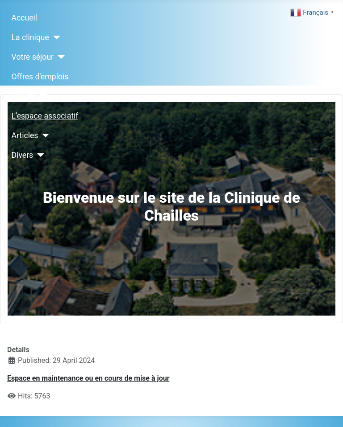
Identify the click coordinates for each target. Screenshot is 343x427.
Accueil (24, 17)
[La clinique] (54, 37)
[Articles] (43, 135)
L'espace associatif (45, 115)
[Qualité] (41, 96)
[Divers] (38, 155)
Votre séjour (33, 57)
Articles (25, 135)
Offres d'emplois (40, 76)
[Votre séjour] (59, 57)
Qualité (24, 96)
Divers (22, 155)
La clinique (30, 37)
